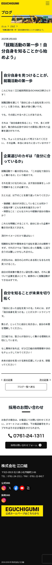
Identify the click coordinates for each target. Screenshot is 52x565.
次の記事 (44, 379)
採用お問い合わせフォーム (24, 445)
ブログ (12, 26)
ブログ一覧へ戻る (26, 386)
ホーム (3, 26)
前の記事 (8, 379)
